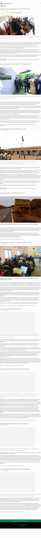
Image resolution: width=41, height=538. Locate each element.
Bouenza (15, 59)
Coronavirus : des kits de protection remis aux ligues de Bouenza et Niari (14, 369)
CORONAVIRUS (15, 420)
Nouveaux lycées (22, 188)
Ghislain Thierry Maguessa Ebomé (31, 59)
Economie (5, 124)
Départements (8, 188)
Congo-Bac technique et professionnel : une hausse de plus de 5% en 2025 (15, 8)
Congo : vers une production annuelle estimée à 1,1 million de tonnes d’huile (15, 64)
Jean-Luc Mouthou (12, 188)
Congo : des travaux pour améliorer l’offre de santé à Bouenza (12, 192)
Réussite (38, 59)
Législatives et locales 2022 (22, 305)
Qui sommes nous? (26, 521)
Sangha (36, 188)
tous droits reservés (26, 524)
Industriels (16, 365)
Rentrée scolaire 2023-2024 (30, 188)
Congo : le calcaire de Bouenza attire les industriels (10, 309)
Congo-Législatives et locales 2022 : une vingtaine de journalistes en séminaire (16, 242)
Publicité (17, 521)
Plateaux (25, 188)
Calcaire (13, 365)
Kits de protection (21, 420)
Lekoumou (16, 188)
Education (5, 58)
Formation (13, 305)
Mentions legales (21, 521)
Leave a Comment (3, 60)
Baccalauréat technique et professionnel (8, 59)
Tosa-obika (27, 420)
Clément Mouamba (14, 465)
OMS (16, 239)
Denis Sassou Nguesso (22, 124)
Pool (28, 305)
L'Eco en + (5, 365)
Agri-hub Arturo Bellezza (13, 124)
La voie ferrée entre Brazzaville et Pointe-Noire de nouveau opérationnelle (15, 469)
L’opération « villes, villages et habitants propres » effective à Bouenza (14, 423)
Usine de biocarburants (32, 124)
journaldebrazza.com (21, 524)
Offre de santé (14, 239)
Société (5, 239)
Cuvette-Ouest (19, 59)
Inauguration (27, 124)
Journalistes (16, 305)
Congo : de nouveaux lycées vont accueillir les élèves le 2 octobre (13, 129)
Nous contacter (14, 521)
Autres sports (5, 420)
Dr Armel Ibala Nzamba (24, 59)
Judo (18, 420)
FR (20, 1)
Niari (18, 188)
